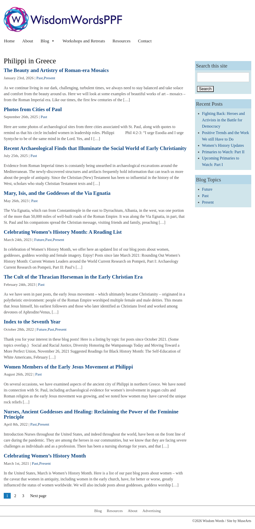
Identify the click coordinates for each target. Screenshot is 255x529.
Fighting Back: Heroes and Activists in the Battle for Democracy (223, 119)
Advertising (151, 511)
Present (49, 78)
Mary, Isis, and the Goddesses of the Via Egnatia (57, 193)
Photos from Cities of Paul (33, 109)
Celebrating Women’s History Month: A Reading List (63, 232)
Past (39, 78)
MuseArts (244, 521)
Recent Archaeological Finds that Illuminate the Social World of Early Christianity (95, 148)
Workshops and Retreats (84, 40)
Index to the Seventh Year (32, 321)
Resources (121, 40)
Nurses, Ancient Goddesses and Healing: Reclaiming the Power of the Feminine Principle (91, 414)
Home (9, 40)
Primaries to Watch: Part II (223, 152)
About (27, 40)
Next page (38, 496)
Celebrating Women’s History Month (45, 455)
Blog (48, 41)
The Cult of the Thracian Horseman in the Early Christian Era (73, 277)
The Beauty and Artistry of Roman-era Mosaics (56, 70)
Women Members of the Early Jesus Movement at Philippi (68, 367)
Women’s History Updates (223, 145)
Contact (145, 40)
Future (39, 239)
